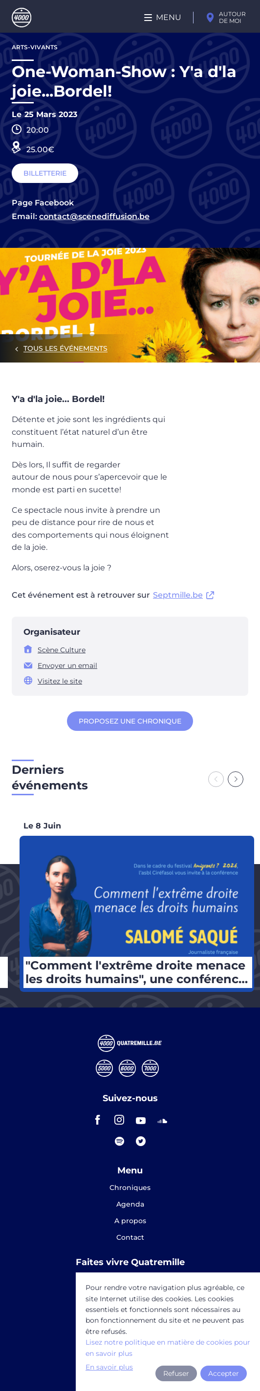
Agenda (130, 1205)
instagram (119, 1120)
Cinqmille (104, 1068)
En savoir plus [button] (109, 1367)
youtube (141, 1120)
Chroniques (130, 1188)
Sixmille (127, 1068)
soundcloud (162, 1120)
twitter (141, 1141)
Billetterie (44, 173)
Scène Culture (62, 649)
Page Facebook (43, 202)
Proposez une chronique (130, 721)
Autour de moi (232, 17)
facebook (98, 1120)
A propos (130, 1221)
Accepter (223, 1373)
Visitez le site (60, 681)
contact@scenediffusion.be (94, 216)
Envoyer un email (67, 665)
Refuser (176, 1373)
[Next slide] (235, 779)
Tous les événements (65, 348)
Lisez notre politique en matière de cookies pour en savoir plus (168, 1347)
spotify (119, 1141)
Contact (130, 1237)
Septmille (150, 1068)
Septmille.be (178, 595)
